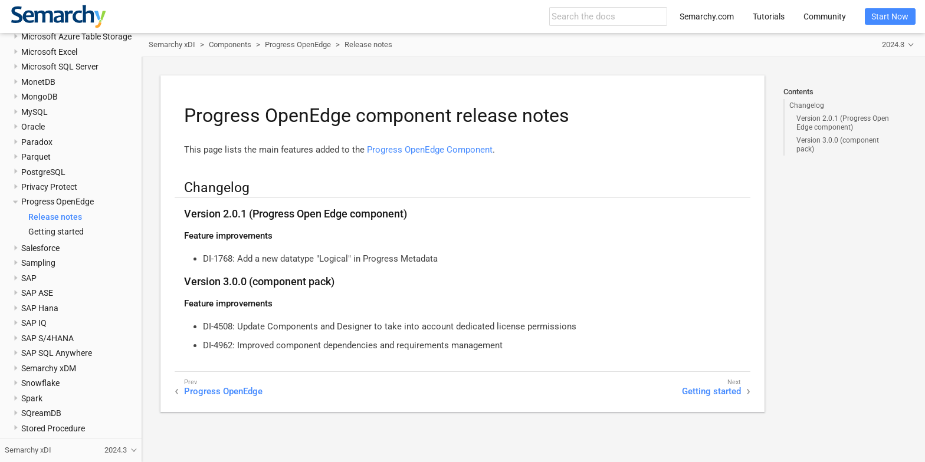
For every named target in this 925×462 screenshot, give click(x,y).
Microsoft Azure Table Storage (76, 36)
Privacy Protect (49, 187)
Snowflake (40, 383)
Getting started (56, 231)
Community (824, 16)
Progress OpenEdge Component (430, 149)
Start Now (889, 16)
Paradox (37, 142)
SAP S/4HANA (47, 338)
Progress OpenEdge (57, 201)
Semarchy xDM (48, 368)
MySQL (34, 112)
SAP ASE (37, 293)
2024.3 (893, 44)
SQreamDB (41, 413)
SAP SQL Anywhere (56, 353)
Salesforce (40, 248)
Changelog (806, 105)
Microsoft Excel (49, 52)
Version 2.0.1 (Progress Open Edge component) (842, 122)
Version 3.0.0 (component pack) (837, 144)
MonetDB (38, 82)
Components (230, 44)
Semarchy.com (707, 16)
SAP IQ (34, 323)
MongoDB (39, 96)
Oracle (33, 126)
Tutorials (769, 16)
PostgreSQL (43, 172)
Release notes (55, 217)
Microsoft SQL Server (60, 66)
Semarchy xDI (172, 44)
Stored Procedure (53, 428)
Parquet (36, 156)
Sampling (38, 263)
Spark (31, 398)
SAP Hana (39, 308)
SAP (29, 278)
